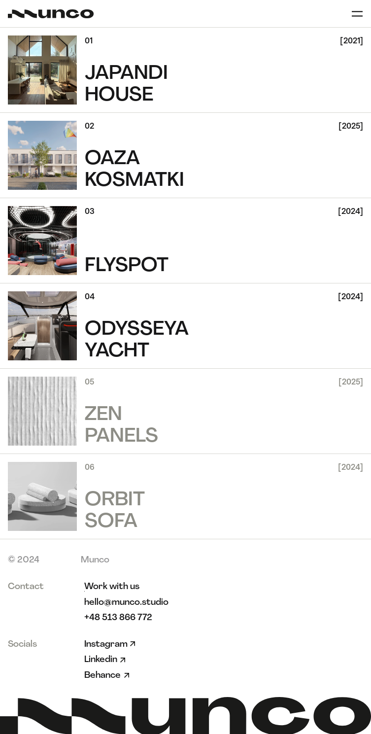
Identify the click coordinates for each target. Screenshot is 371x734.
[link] (111, 586)
